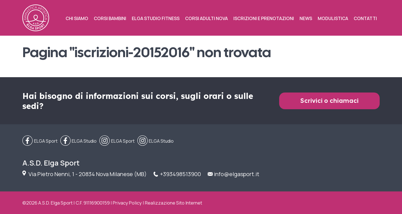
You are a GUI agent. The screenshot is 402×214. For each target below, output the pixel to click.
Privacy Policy (127, 203)
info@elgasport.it (236, 174)
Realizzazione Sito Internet (173, 203)
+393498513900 (180, 174)
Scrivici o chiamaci (329, 101)
